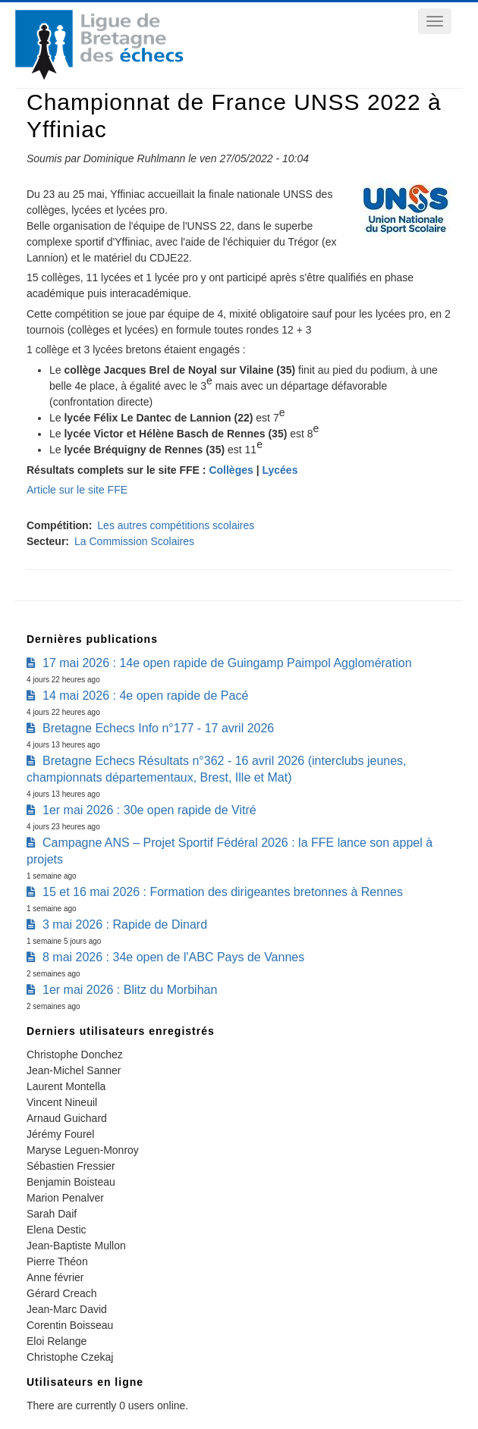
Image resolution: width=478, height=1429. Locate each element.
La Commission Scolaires (134, 541)
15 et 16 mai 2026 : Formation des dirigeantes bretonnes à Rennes (222, 891)
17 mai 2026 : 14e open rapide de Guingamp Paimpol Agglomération (227, 663)
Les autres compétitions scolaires (175, 525)
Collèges (231, 470)
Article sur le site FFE (77, 490)
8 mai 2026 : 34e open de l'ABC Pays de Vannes (173, 957)
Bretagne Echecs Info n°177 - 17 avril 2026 (158, 728)
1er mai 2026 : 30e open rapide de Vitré (149, 810)
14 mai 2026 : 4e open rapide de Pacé (145, 695)
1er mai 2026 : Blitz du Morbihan (129, 989)
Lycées (279, 470)
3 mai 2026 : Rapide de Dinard (124, 924)
